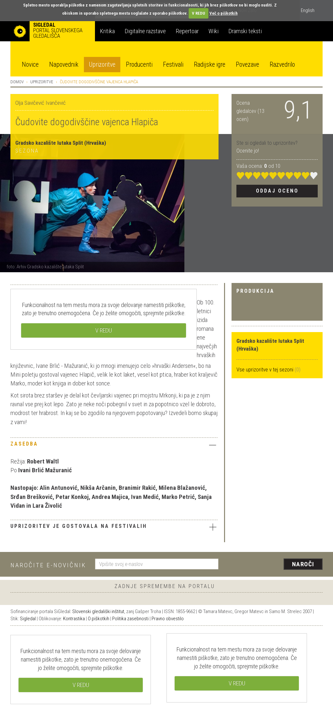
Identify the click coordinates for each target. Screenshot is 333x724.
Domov (17, 81)
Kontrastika (74, 619)
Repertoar (187, 31)
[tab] (114, 445)
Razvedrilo (282, 64)
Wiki (213, 31)
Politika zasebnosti (130, 619)
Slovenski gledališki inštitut (98, 611)
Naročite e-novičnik (48, 565)
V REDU (198, 13)
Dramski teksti (245, 31)
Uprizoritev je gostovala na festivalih (114, 527)
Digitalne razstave (145, 31)
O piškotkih (98, 619)
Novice (30, 64)
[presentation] (274, 564)
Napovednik (63, 64)
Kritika (107, 31)
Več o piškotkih (223, 13)
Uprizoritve (102, 64)
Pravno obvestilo (168, 619)
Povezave (247, 64)
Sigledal (28, 619)
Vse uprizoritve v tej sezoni (265, 369)
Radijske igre (209, 64)
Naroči (303, 564)
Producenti (139, 64)
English (307, 10)
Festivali (173, 64)
